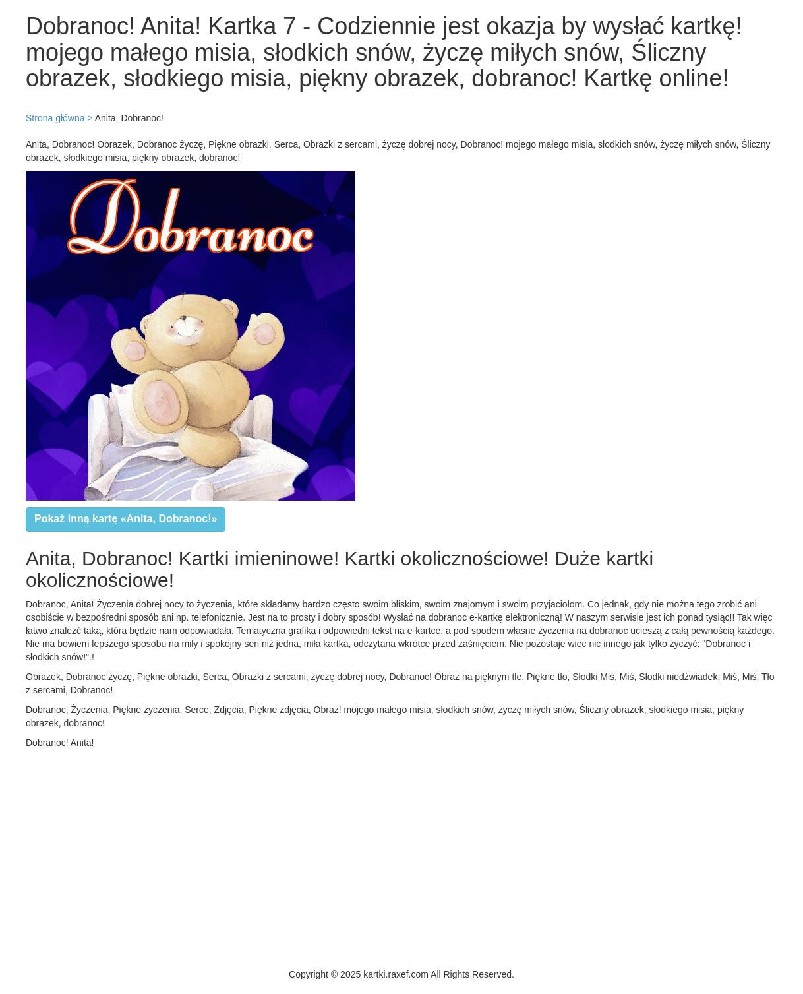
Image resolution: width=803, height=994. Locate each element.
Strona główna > (59, 118)
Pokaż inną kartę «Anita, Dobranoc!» (125, 518)
